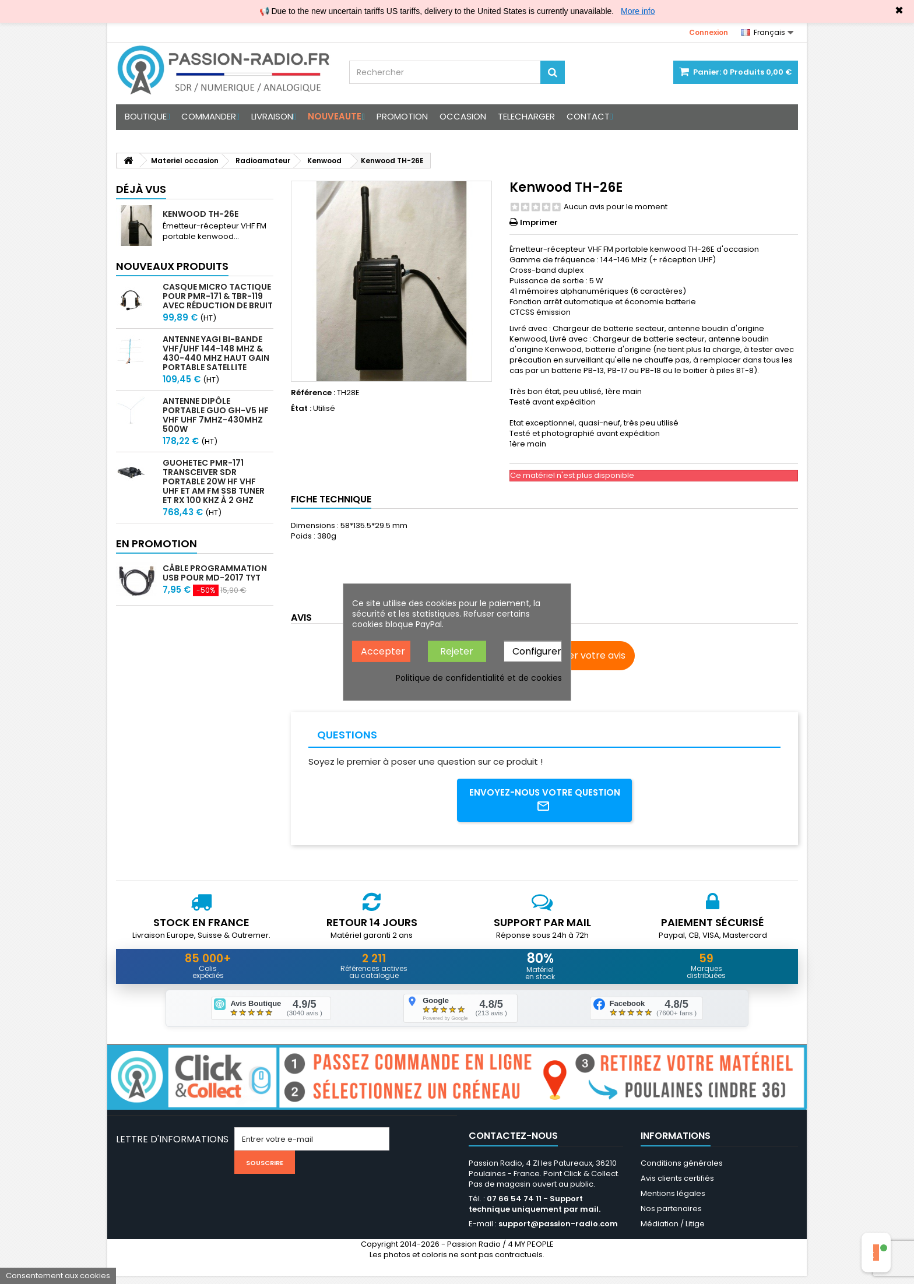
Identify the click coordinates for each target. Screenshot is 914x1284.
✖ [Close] (899, 10)
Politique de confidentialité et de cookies (479, 678)
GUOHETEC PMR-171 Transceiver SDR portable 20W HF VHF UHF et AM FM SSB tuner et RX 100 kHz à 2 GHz (214, 481)
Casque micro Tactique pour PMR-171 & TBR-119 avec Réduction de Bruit (218, 296)
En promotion (156, 543)
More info (638, 11)
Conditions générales (682, 1171)
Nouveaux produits (172, 266)
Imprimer (539, 222)
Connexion (708, 32)
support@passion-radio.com (558, 1231)
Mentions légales (673, 1201)
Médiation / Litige (673, 1231)
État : (301, 408)
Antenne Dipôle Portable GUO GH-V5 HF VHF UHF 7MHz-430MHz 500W (216, 415)
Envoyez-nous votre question (544, 802)
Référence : (313, 393)
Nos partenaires (671, 1216)
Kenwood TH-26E (200, 214)
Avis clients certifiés (677, 1186)
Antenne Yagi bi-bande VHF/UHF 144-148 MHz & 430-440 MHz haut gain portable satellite (216, 353)
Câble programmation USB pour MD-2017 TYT (215, 572)
